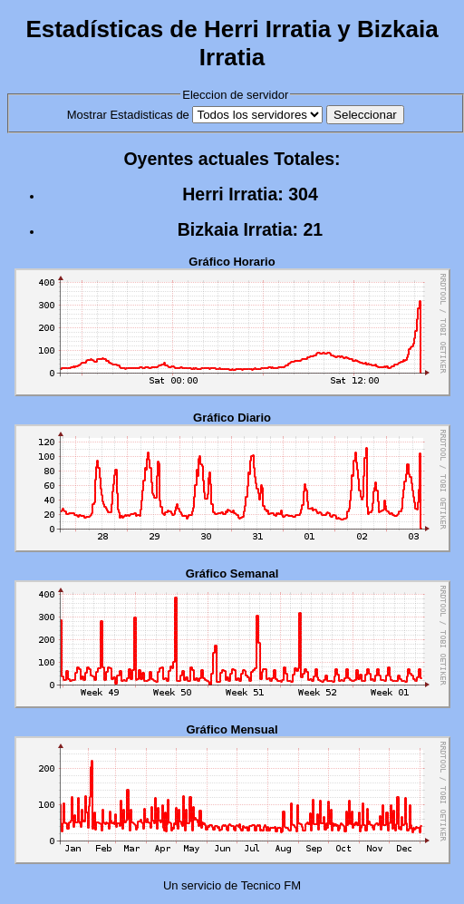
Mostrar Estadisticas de (128, 115)
